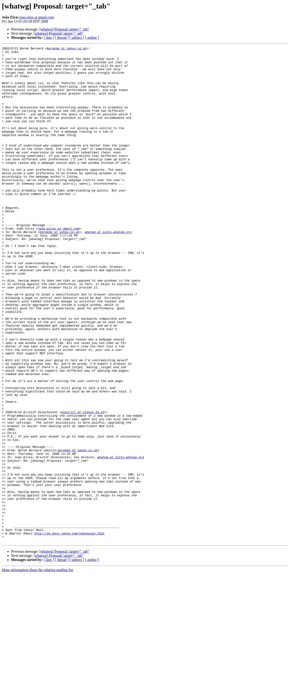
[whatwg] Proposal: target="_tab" (64, 29)
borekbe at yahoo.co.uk (67, 49)
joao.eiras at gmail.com (36, 17)
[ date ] (49, 37)
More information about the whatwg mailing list (37, 669)
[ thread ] (62, 37)
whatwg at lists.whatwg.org (108, 269)
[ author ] (92, 37)
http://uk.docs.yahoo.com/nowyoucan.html (69, 631)
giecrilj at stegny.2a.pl (82, 485)
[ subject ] (76, 37)
